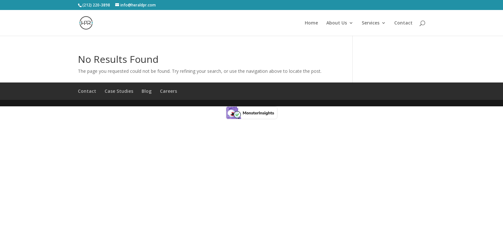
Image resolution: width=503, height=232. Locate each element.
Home (311, 23)
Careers (168, 91)
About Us (336, 23)
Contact (403, 23)
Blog (147, 91)
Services (370, 23)
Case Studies (119, 91)
